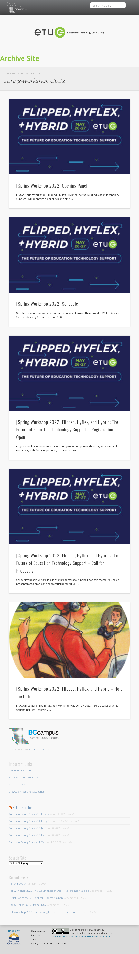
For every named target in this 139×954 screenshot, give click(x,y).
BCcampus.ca (38, 931)
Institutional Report (20, 770)
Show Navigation (116, 50)
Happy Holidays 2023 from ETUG (27, 905)
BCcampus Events (38, 749)
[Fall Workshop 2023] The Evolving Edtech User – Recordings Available (49, 890)
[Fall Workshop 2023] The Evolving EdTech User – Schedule (43, 912)
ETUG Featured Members (23, 777)
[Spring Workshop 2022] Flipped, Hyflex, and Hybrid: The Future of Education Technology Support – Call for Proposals (67, 563)
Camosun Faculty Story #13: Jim (26, 828)
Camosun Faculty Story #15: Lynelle (29, 814)
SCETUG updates (19, 784)
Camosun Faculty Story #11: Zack (28, 842)
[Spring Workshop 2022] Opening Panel (51, 185)
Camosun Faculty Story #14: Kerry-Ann (31, 821)
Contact (35, 939)
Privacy (34, 943)
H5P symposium (18, 883)
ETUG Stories (22, 807)
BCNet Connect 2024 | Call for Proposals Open (36, 898)
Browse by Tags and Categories (26, 791)
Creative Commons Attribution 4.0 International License (82, 936)
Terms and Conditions (54, 943)
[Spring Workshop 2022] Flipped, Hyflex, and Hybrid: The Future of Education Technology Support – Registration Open (67, 429)
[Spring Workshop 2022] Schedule (47, 303)
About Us (35, 935)
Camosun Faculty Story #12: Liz (26, 835)
